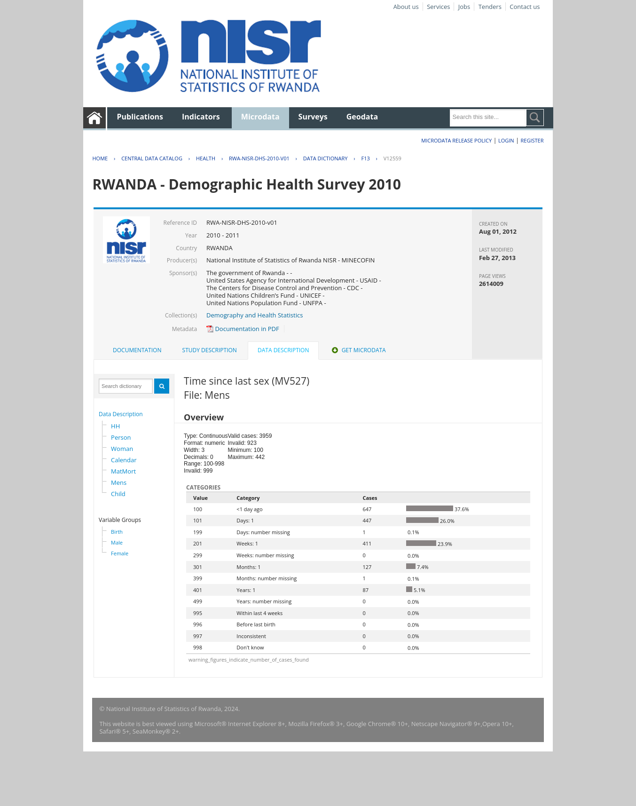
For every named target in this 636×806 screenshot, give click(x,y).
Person (121, 437)
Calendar (123, 460)
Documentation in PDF (242, 328)
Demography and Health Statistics (254, 315)
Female (119, 553)
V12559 (392, 158)
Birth (117, 531)
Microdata (260, 116)
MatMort (123, 471)
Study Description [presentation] (209, 350)
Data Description (121, 414)
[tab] (137, 350)
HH (115, 426)
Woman (122, 448)
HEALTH (205, 158)
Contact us (525, 6)
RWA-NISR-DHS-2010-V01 (259, 158)
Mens (118, 482)
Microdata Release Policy (456, 140)
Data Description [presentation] (283, 350)
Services (438, 6)
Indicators (201, 116)
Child (118, 494)
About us (406, 6)
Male (117, 542)
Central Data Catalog (151, 158)
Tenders (490, 6)
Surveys (313, 116)
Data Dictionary (325, 158)
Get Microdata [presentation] (358, 350)
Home (100, 158)
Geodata (362, 116)
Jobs (464, 6)
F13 (365, 158)
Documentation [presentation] (137, 350)
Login (506, 140)
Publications (140, 116)
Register (532, 140)
